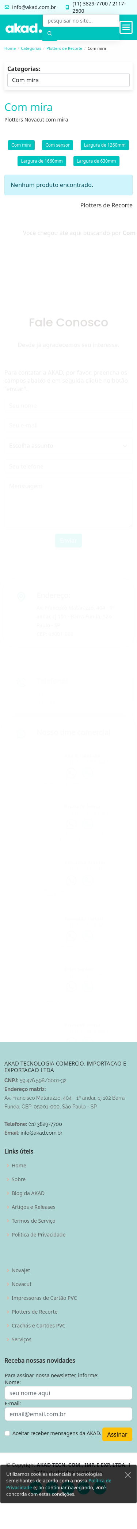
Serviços (21, 1339)
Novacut (21, 1284)
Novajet (21, 1270)
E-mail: (13, 1403)
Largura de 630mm (96, 163)
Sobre (19, 1179)
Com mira (21, 147)
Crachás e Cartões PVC (38, 1325)
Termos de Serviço (34, 1220)
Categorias (31, 48)
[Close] (128, 1490)
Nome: (13, 1382)
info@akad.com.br (34, 7)
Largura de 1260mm (105, 147)
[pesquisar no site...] (81, 20)
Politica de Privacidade (38, 1234)
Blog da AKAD (28, 1193)
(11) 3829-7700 (45, 1124)
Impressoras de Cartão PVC (44, 1298)
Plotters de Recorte (64, 48)
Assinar (117, 1434)
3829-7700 (95, 3)
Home (10, 48)
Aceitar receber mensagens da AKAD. (56, 1433)
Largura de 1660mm (41, 163)
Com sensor (57, 147)
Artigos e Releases (34, 1207)
